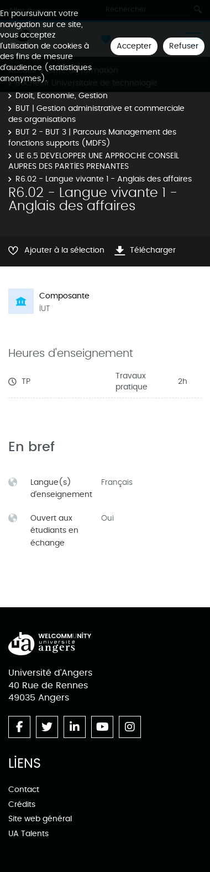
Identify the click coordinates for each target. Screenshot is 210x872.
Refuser (183, 46)
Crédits (21, 804)
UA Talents (28, 833)
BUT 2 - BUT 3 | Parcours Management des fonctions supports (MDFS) (92, 137)
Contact (23, 789)
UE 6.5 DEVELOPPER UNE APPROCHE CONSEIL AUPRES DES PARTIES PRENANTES (93, 161)
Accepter (134, 46)
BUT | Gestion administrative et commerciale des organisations (96, 114)
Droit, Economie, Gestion (61, 95)
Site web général (40, 819)
